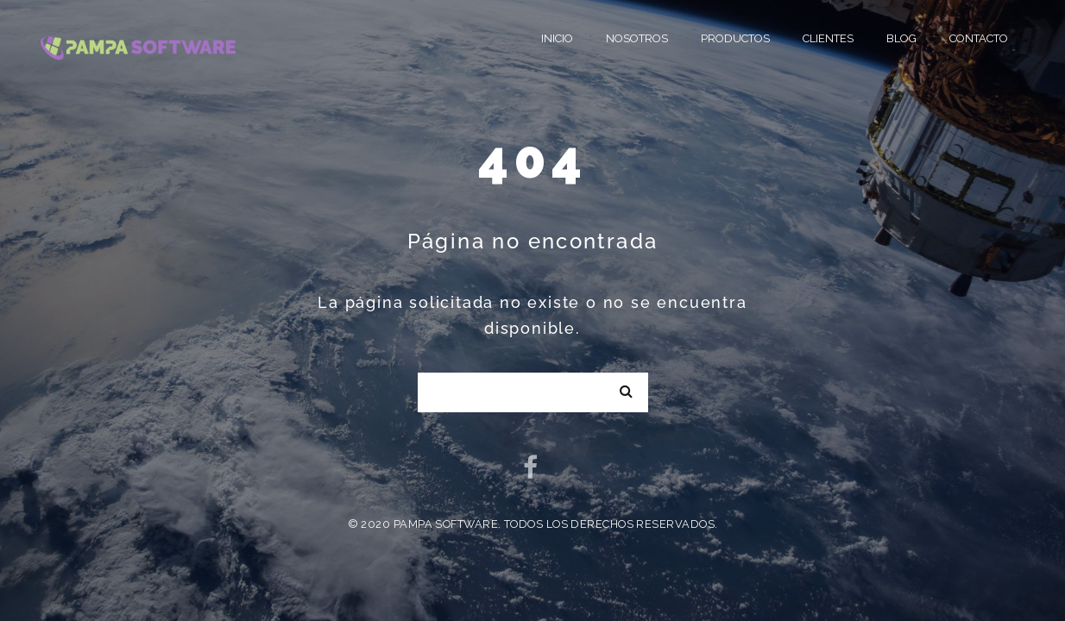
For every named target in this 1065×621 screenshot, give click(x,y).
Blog (901, 38)
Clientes (828, 38)
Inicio (557, 38)
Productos (735, 38)
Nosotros (637, 38)
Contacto (978, 38)
